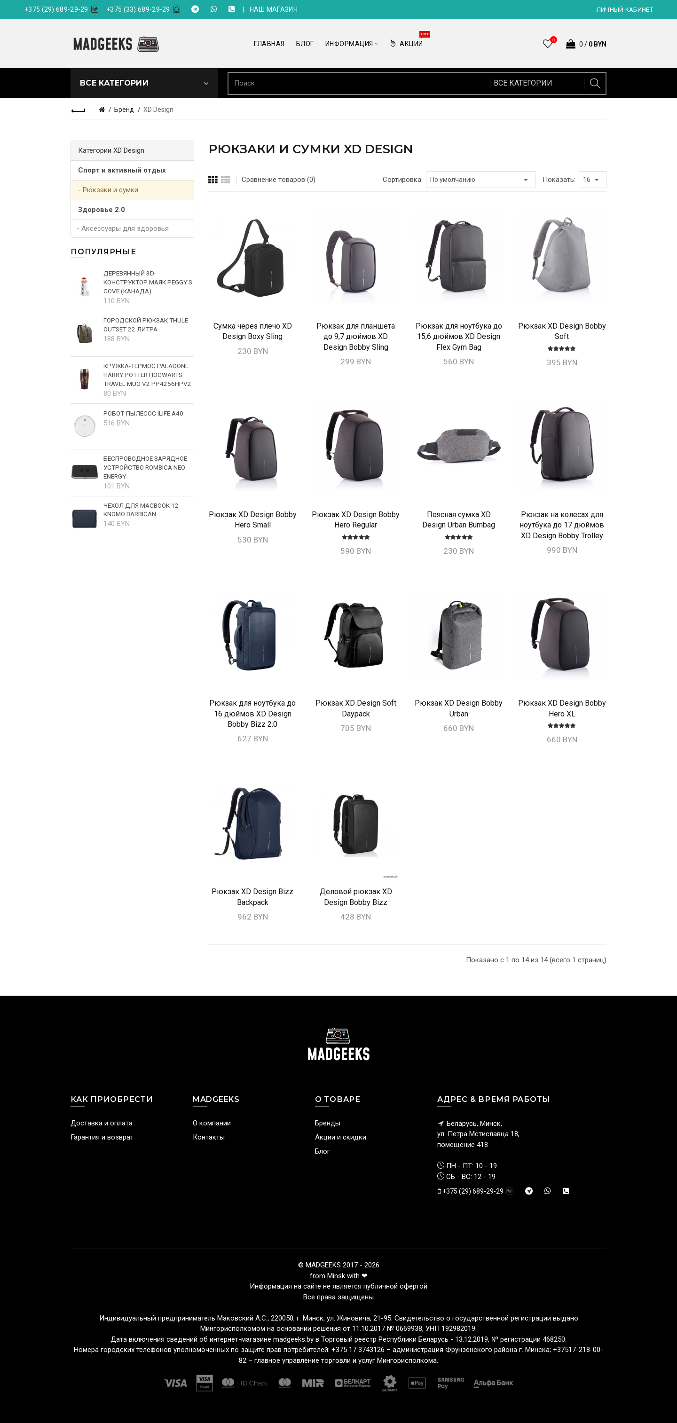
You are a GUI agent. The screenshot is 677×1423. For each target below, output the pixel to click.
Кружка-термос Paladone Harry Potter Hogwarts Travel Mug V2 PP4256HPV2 (147, 374)
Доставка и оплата (102, 1123)
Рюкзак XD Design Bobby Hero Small (253, 519)
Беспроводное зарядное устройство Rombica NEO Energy (145, 467)
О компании (212, 1123)
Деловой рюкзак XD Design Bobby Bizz (356, 896)
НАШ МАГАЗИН (274, 9)
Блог (322, 1151)
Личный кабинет (625, 9)
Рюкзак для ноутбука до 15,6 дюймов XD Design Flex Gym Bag (459, 337)
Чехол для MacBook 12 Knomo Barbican (141, 510)
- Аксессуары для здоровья (123, 228)
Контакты (209, 1137)
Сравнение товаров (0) (278, 179)
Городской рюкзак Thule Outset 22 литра (145, 324)
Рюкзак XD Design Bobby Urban (459, 708)
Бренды (327, 1123)
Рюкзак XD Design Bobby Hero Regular (356, 519)
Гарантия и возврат (102, 1137)
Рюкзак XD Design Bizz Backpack (252, 896)
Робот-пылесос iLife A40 (143, 413)
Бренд (124, 109)
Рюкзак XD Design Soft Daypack (355, 708)
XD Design (158, 109)
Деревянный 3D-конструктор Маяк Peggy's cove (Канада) (147, 282)
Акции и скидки (340, 1137)
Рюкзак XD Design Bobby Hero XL (562, 708)
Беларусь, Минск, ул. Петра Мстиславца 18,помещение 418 (478, 1134)
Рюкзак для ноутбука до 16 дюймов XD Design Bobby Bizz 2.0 (252, 714)
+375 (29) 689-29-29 (56, 9)
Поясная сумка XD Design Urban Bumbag (458, 519)
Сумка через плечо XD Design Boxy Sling (252, 331)
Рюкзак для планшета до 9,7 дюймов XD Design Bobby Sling (355, 337)
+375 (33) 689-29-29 (138, 9)
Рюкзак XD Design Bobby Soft (562, 331)
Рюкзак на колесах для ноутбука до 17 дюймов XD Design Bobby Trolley (562, 525)
